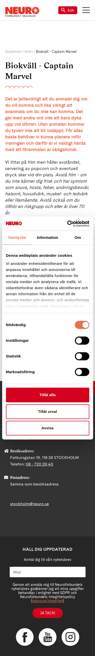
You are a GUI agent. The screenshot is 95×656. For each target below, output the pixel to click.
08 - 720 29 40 (39, 464)
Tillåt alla (48, 395)
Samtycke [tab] (17, 237)
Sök (67, 10)
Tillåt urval (47, 411)
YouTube (47, 637)
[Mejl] (48, 572)
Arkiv (29, 52)
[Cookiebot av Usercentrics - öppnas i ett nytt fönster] (67, 223)
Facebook (25, 637)
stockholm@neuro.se (29, 503)
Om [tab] (78, 237)
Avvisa (48, 428)
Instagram (70, 637)
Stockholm (13, 52)
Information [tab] (47, 237)
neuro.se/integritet (47, 601)
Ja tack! (47, 613)
